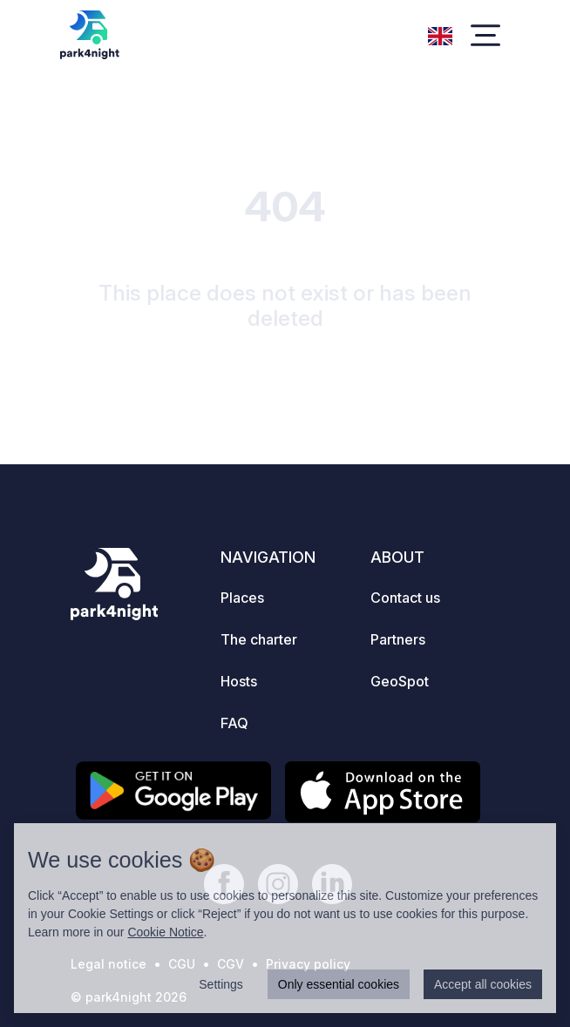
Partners (397, 639)
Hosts (239, 681)
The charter (259, 639)
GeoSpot (399, 681)
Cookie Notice (165, 932)
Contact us (405, 597)
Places (242, 597)
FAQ (234, 723)
